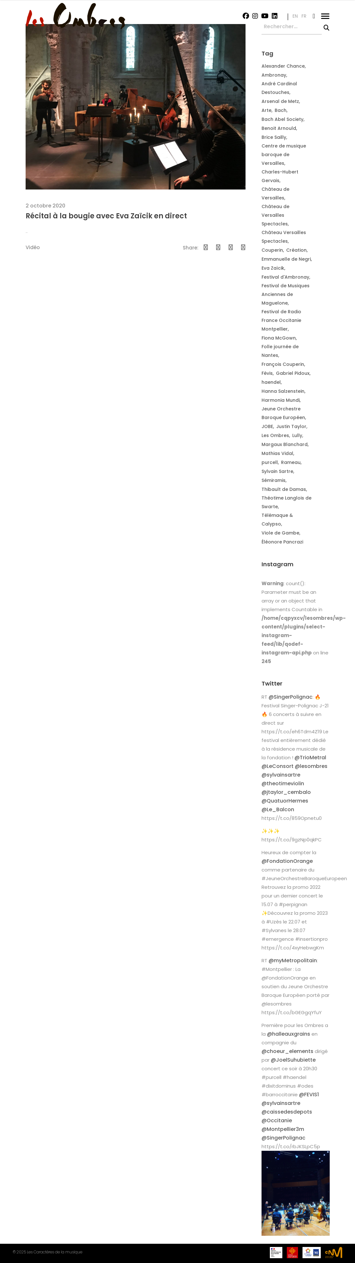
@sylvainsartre (281, 775)
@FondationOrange (287, 861)
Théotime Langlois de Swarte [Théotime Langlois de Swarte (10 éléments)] (286, 502)
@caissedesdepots (287, 1112)
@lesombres (311, 766)
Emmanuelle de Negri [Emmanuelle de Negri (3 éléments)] (286, 259)
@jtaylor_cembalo (286, 792)
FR (304, 16)
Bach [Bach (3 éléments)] (280, 110)
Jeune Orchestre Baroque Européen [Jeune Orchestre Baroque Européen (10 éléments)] (283, 413)
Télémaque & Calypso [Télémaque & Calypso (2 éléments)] (277, 519)
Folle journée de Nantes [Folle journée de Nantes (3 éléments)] (280, 350)
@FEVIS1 (309, 1094)
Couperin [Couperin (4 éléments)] (272, 250)
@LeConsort (278, 766)
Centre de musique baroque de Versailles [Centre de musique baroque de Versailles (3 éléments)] (284, 154)
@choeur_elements (287, 1051)
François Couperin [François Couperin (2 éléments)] (283, 364)
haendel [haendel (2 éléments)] (271, 382)
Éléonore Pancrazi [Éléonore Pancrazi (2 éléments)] (282, 542)
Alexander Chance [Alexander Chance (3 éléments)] (283, 66)
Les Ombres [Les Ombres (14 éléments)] (275, 435)
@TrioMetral (310, 757)
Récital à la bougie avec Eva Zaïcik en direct (106, 216)
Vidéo (33, 247)
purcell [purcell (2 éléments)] (270, 462)
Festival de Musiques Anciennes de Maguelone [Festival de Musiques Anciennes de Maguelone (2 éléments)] (286, 294)
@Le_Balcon (278, 809)
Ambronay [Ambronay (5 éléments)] (274, 75)
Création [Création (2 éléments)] (296, 250)
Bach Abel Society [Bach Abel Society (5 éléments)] (282, 119)
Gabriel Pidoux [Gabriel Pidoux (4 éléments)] (293, 373)
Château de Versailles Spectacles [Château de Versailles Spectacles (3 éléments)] (275, 215)
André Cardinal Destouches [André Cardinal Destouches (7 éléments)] (279, 88)
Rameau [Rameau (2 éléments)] (291, 462)
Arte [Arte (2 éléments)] (266, 110)
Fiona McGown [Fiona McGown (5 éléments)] (279, 338)
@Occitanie (277, 1120)
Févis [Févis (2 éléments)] (267, 373)
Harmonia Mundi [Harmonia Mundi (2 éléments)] (281, 400)
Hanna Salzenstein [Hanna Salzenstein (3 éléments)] (283, 391)
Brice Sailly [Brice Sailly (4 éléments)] (274, 137)
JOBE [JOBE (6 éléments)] (267, 426)
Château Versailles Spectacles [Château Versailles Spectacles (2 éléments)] (284, 236)
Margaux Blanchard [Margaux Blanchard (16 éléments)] (285, 444)
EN (295, 16)
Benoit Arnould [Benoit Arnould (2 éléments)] (279, 128)
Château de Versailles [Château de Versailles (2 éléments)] (275, 193)
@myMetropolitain (293, 960)
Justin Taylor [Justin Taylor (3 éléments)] (291, 426)
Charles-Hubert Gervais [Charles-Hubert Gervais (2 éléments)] (280, 176)
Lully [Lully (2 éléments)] (297, 435)
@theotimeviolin (283, 783)
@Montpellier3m (283, 1129)
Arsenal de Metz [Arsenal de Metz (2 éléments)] (280, 101)
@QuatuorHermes (285, 800)
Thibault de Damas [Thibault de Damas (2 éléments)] (284, 489)
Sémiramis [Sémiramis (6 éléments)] (274, 480)
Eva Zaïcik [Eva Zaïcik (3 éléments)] (273, 268)
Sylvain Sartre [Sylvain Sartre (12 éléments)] (277, 471)
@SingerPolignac (290, 697)
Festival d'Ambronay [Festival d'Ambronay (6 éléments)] (285, 277)
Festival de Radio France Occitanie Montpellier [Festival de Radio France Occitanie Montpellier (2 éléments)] (281, 320)
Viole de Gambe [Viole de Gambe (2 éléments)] (280, 533)
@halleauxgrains (288, 1034)
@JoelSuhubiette (293, 1060)
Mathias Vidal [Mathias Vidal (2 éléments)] (277, 453)
